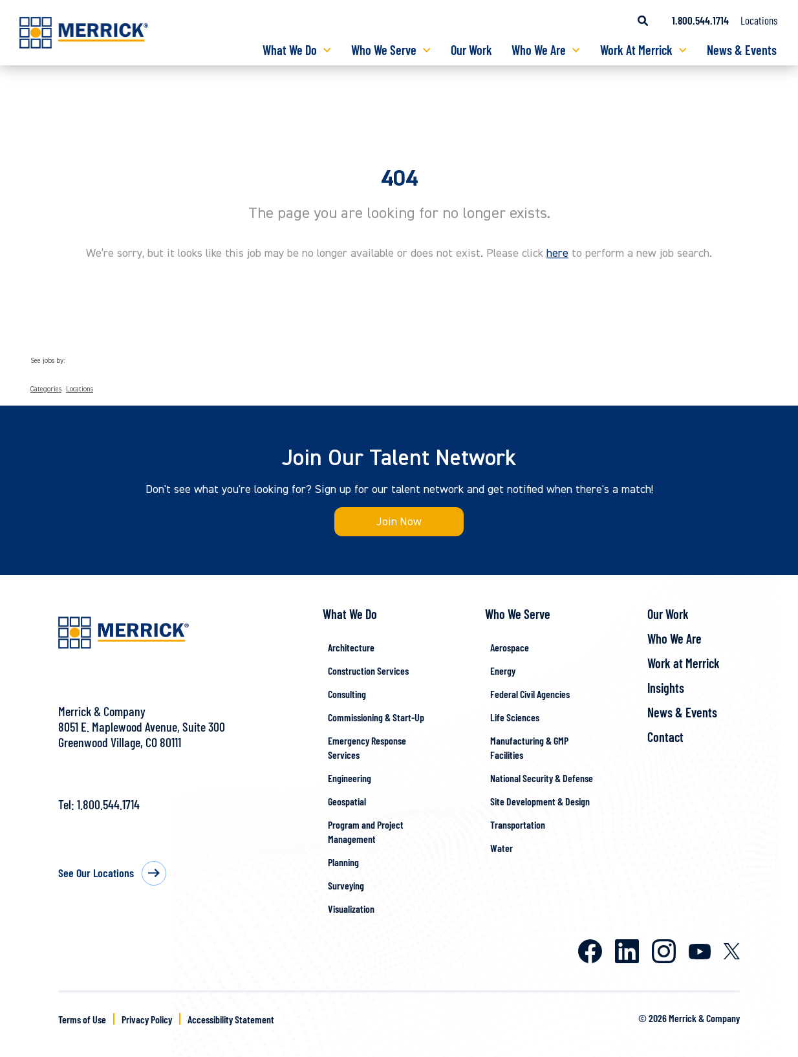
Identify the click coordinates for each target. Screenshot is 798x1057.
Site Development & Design (540, 802)
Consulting (347, 694)
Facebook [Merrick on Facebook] (590, 952)
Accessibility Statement (231, 1019)
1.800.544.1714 (108, 804)
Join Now (399, 521)
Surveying (346, 886)
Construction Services (368, 671)
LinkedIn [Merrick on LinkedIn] (627, 952)
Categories (45, 389)
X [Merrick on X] (732, 952)
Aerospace (509, 648)
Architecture (351, 648)
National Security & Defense (541, 778)
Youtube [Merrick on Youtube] (700, 952)
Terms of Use (82, 1019)
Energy (502, 671)
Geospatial (347, 802)
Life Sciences (514, 718)
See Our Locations (96, 873)
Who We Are (539, 50)
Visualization (351, 909)
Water (501, 848)
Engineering (349, 778)
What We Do (290, 50)
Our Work (471, 50)
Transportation (517, 825)
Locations (758, 20)
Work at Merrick (683, 663)
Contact (665, 737)
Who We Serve (383, 50)
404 (399, 178)
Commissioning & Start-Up (376, 718)
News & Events (742, 50)
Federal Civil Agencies (530, 694)
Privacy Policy (147, 1019)
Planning (343, 862)
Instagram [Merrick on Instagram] (664, 952)
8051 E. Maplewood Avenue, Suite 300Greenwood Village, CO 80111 (141, 734)
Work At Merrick (636, 50)
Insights (665, 688)
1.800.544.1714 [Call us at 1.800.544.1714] (700, 20)
